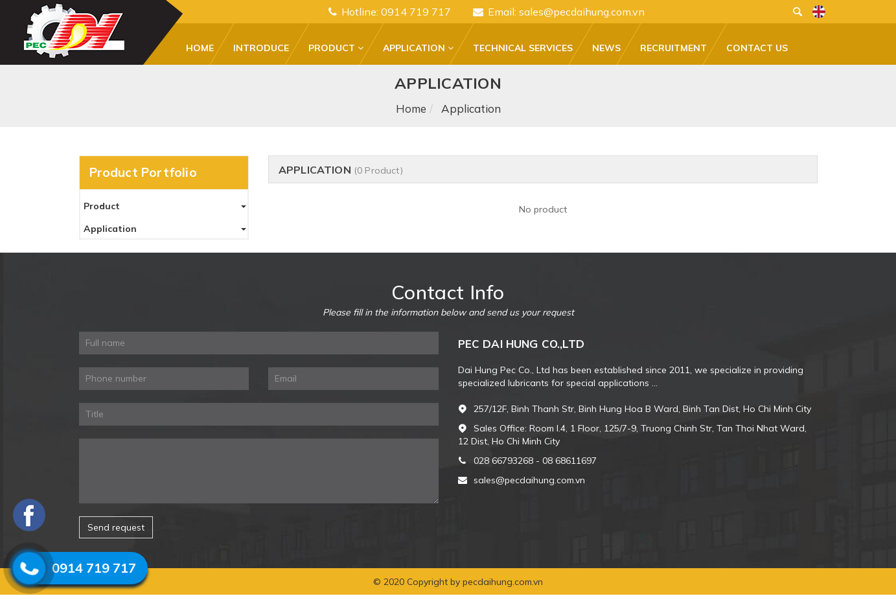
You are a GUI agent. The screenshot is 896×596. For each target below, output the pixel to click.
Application (418, 48)
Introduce (261, 48)
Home (200, 48)
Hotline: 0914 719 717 (389, 11)
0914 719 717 (94, 568)
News (606, 48)
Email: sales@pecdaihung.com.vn (559, 11)
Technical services (523, 48)
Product (335, 48)
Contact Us (757, 48)
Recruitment (673, 48)
